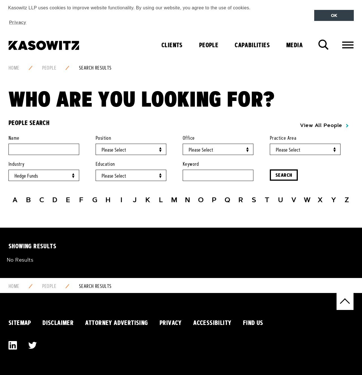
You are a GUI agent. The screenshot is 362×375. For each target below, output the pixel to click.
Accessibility (212, 323)
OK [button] (334, 15)
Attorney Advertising (116, 323)
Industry (16, 164)
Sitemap (19, 323)
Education (105, 164)
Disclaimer (58, 323)
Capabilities (252, 45)
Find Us (253, 323)
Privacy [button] (17, 22)
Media (294, 45)
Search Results (95, 67)
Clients (172, 45)
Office (189, 138)
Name (14, 138)
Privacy (171, 323)
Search (283, 175)
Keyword (191, 164)
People (208, 45)
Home (14, 67)
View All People (321, 125)
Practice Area (283, 138)
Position (103, 138)
